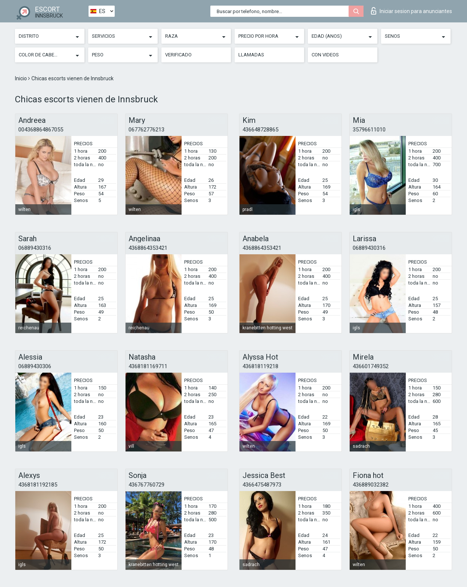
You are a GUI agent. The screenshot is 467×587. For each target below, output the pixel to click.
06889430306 (34, 366)
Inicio (21, 78)
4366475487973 (261, 484)
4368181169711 (148, 366)
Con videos (325, 55)
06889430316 (34, 248)
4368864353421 (148, 248)
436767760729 (146, 484)
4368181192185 (37, 484)
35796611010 (369, 129)
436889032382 (371, 484)
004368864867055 (40, 129)
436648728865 (260, 129)
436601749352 (371, 366)
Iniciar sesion (411, 11)
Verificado (178, 55)
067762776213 (146, 129)
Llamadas (251, 55)
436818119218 (260, 366)
